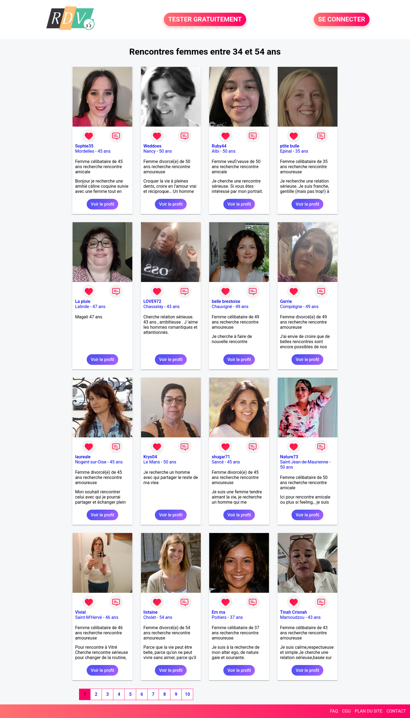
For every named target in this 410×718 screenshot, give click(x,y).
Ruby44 (219, 146)
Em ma (218, 612)
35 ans (301, 151)
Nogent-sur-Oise (90, 462)
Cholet (149, 617)
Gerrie (286, 301)
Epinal (286, 151)
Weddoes (152, 146)
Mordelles (84, 151)
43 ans (173, 306)
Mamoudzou (292, 617)
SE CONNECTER (341, 19)
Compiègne (291, 306)
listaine (150, 612)
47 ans (98, 306)
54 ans (165, 617)
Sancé (218, 462)
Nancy (149, 151)
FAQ (334, 711)
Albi (215, 151)
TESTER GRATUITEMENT (205, 19)
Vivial (80, 612)
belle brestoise (226, 301)
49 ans (241, 306)
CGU (346, 711)
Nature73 (289, 456)
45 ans (104, 151)
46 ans (111, 617)
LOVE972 (152, 301)
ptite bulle (289, 146)
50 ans (165, 151)
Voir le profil (102, 204)
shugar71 (221, 456)
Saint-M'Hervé (88, 617)
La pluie (82, 301)
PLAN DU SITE (369, 711)
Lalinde (82, 306)
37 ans (236, 617)
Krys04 (150, 456)
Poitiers (219, 617)
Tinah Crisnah (293, 612)
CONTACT (396, 711)
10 (187, 694)
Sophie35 (84, 146)
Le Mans (151, 462)
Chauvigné (222, 306)
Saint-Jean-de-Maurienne (304, 462)
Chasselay (153, 306)
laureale (82, 456)
